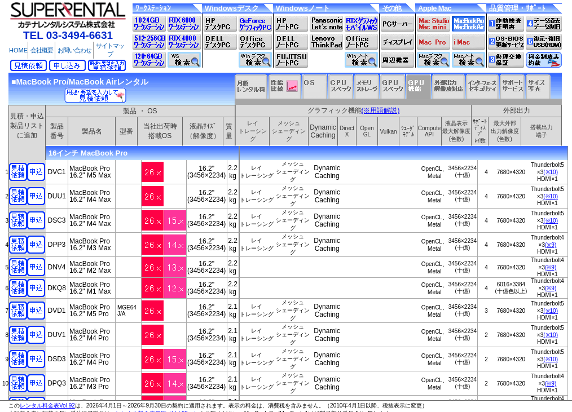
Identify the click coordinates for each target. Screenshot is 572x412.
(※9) (550, 245)
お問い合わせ (74, 50)
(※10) (550, 172)
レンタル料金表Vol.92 (47, 405)
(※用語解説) (381, 110)
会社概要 (41, 50)
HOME (18, 50)
